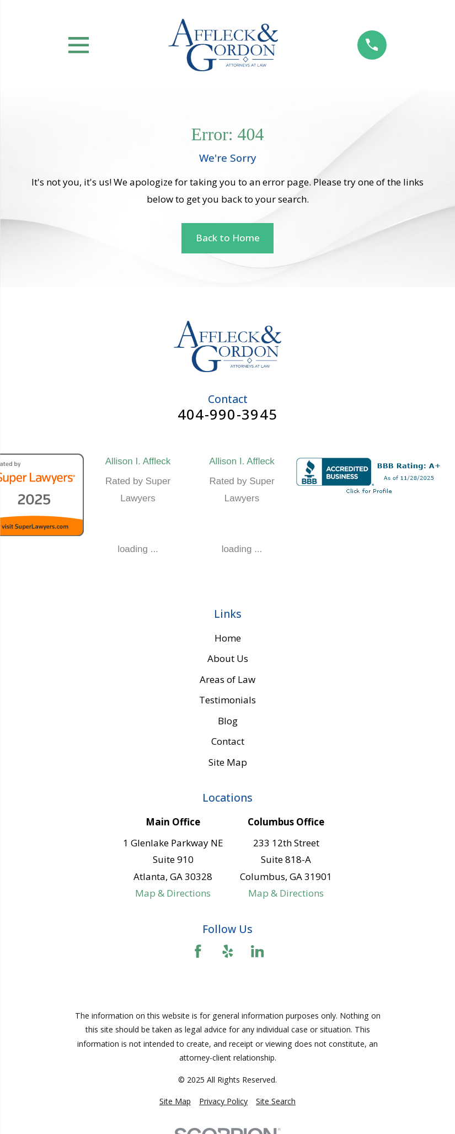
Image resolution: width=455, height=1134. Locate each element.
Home (228, 638)
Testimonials (227, 699)
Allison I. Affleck (138, 461)
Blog (228, 720)
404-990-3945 (227, 414)
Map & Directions (173, 893)
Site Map (227, 762)
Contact (227, 741)
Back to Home (228, 237)
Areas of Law (227, 679)
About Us (227, 658)
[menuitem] (175, 1101)
